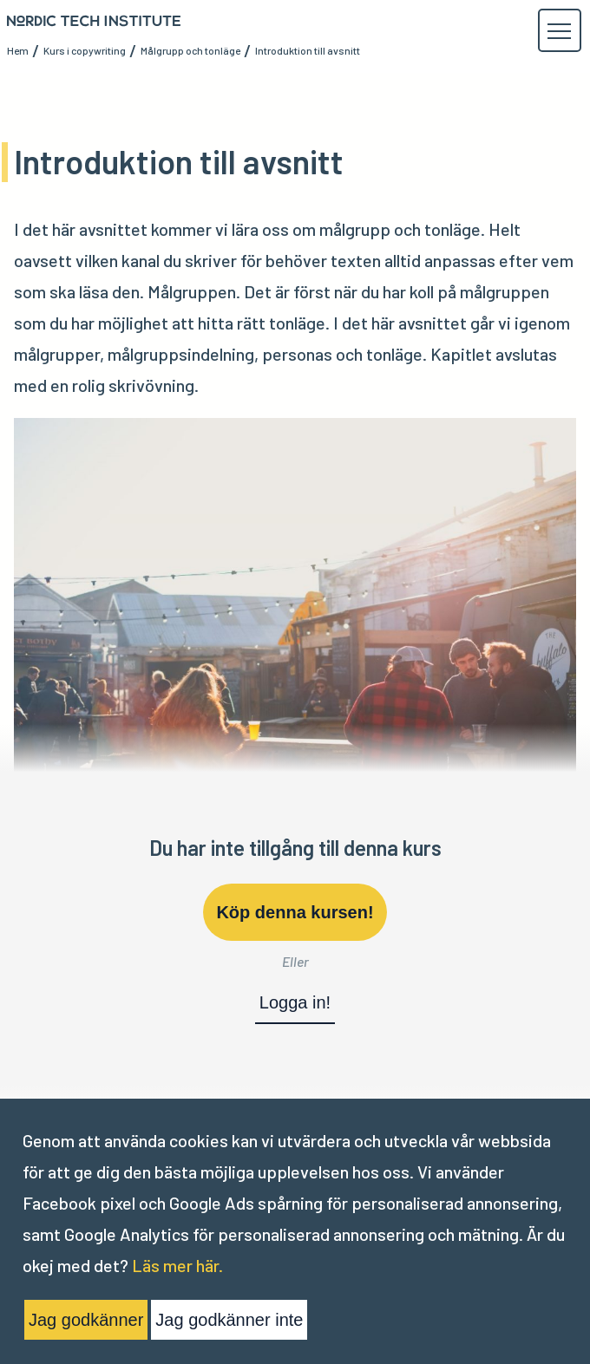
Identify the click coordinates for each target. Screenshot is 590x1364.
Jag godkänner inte (229, 1319)
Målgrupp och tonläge (190, 50)
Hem (18, 50)
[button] (559, 31)
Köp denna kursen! (294, 912)
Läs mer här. (177, 1265)
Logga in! (295, 1002)
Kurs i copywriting (84, 50)
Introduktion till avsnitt (307, 50)
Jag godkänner (86, 1319)
